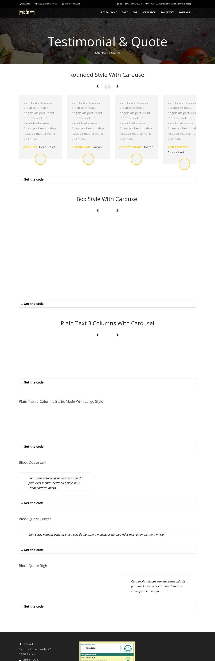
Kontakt (184, 12)
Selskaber (149, 12)
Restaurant (109, 12)
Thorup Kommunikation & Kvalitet (61, 656)
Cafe (125, 12)
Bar (135, 12)
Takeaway (167, 12)
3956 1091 (26, 4)
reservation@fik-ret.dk (47, 4)
